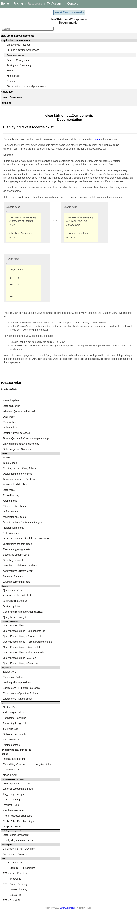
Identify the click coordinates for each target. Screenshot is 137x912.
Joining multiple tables (15, 601)
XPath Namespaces (14, 810)
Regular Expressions (14, 758)
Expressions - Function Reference (21, 687)
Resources (35, 3)
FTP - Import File (12, 878)
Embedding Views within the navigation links (27, 764)
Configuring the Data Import (18, 840)
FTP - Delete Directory (15, 889)
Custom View (10, 707)
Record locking (11, 495)
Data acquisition (11, 406)
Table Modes (10, 462)
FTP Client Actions (13, 862)
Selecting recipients (13, 560)
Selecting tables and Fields (17, 595)
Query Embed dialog (14, 625)
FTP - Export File (12, 900)
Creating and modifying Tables (19, 468)
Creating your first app (19, 44)
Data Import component (11, 831)
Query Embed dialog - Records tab (22, 647)
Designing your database (16, 433)
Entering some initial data (16, 581)
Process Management (18, 60)
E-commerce (13, 81)
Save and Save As (13, 576)
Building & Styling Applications (23, 50)
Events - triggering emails (16, 549)
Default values (10, 511)
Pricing (18, 3)
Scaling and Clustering (19, 65)
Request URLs (11, 805)
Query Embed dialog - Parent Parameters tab (27, 641)
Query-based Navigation (16, 617)
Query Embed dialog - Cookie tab (21, 663)
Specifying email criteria (16, 554)
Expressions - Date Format (17, 698)
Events (10, 70)
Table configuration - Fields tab (19, 479)
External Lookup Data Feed (18, 788)
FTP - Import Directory (15, 873)
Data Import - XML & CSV (17, 783)
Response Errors (12, 826)
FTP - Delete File (12, 895)
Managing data (11, 400)
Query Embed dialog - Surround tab (22, 636)
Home (5, 3)
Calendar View (11, 769)
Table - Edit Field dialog (15, 484)
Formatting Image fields (15, 723)
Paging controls (11, 744)
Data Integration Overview (17, 449)
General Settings (12, 799)
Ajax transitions (11, 739)
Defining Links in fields (15, 734)
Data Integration (16, 55)
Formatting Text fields (14, 717)
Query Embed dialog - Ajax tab (19, 658)
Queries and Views (13, 590)
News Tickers (10, 775)
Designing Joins (11, 606)
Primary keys (10, 422)
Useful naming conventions (17, 473)
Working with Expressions (17, 682)
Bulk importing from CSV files (19, 848)
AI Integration (14, 75)
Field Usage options (14, 712)
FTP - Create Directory (15, 884)
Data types (9, 416)
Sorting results (10, 728)
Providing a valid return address (20, 565)
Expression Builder (13, 677)
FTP (3, 858)
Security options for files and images (22, 522)
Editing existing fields (14, 506)
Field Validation (11, 533)
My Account (54, 3)
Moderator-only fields (14, 517)
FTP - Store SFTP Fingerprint (19, 868)
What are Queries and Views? (19, 411)
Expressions (9, 671)
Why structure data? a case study (21, 443)
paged (97, 139)
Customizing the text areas (17, 544)
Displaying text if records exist (16, 751)
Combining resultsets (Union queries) (23, 611)
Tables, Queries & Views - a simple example (26, 438)
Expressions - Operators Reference (22, 693)
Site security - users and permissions (26, 86)
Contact (72, 3)
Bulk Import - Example (15, 854)
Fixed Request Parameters (17, 815)
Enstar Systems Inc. (67, 908)
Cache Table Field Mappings (18, 821)
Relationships (10, 427)
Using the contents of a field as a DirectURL (26, 538)
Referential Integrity (13, 527)
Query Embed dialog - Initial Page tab (23, 652)
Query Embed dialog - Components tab (24, 630)
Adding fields (10, 500)
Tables (6, 457)
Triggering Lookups (13, 794)
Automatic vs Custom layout (18, 571)
